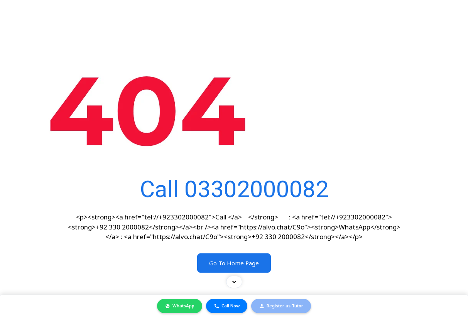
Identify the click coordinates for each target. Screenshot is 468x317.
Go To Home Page (234, 263)
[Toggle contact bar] (234, 282)
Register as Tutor (281, 306)
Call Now (227, 306)
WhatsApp (179, 306)
